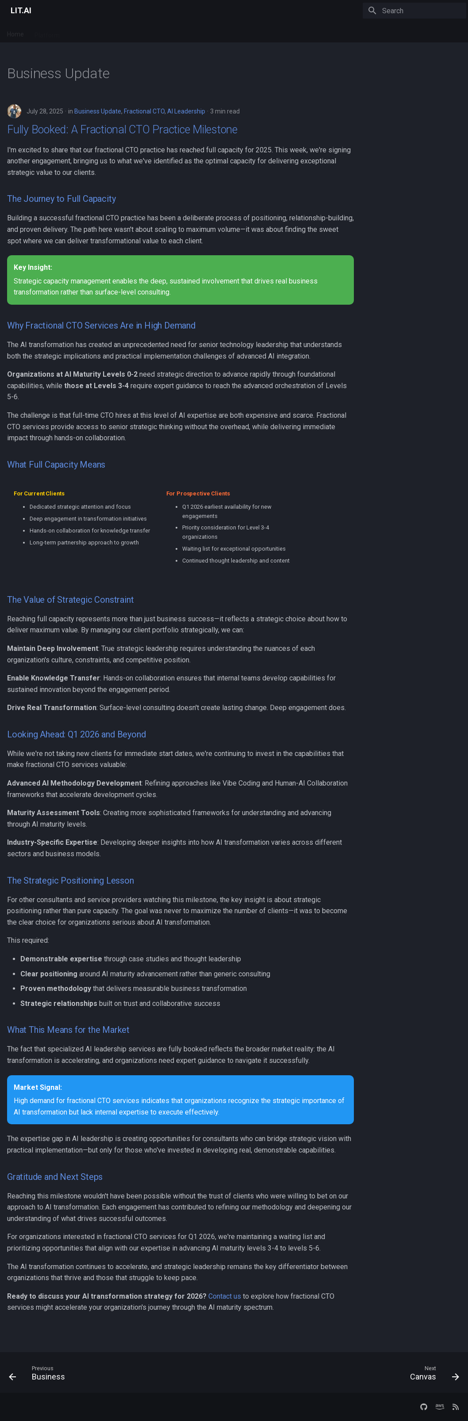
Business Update (97, 111)
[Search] (414, 11)
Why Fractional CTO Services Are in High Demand (101, 325)
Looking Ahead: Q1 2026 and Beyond (76, 734)
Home (15, 32)
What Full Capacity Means (56, 464)
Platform (47, 32)
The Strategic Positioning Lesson (70, 880)
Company (165, 32)
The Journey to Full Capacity (61, 198)
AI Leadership (186, 111)
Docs (112, 32)
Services (82, 32)
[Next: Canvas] (432, 1375)
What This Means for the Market (68, 1029)
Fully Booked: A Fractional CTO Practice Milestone (122, 129)
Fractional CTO (144, 111)
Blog (135, 32)
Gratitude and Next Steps (55, 1177)
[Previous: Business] (39, 1375)
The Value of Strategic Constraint (70, 599)
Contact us (224, 1296)
